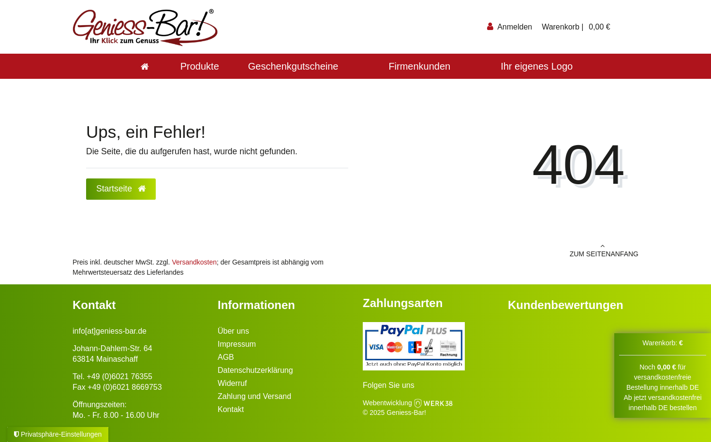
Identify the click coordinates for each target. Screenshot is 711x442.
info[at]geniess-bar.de (110, 331)
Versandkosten (194, 262)
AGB (226, 357)
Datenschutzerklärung (255, 370)
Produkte (199, 66)
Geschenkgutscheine (293, 66)
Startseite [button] (121, 188)
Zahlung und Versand (254, 396)
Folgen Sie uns (389, 385)
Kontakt (231, 409)
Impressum (237, 344)
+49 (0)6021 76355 (119, 376)
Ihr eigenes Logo (537, 66)
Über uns (233, 331)
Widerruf (232, 383)
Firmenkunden (419, 66)
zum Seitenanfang (500, 250)
